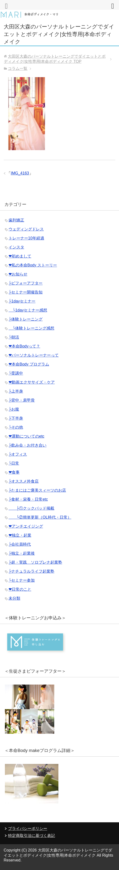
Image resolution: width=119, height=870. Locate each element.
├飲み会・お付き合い (27, 445)
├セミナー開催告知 (26, 292)
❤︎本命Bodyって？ (24, 346)
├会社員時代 (20, 544)
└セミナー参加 (22, 580)
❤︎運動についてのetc (26, 436)
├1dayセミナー (22, 301)
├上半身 (16, 391)
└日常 (14, 463)
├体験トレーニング (26, 319)
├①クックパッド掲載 (31, 508)
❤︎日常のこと (20, 589)
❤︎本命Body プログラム (29, 364)
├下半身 (16, 418)
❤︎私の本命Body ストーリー (33, 265)
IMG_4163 (20, 173)
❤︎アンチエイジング (26, 526)
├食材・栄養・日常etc (28, 499)
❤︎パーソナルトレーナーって (34, 355)
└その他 (16, 427)
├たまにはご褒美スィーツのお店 (37, 490)
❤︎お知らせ (18, 274)
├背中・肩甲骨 (22, 400)
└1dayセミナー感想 (28, 310)
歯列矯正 (16, 220)
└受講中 (16, 373)
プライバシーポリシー (27, 828)
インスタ (16, 247)
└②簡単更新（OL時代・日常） (40, 517)
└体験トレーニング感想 (31, 328)
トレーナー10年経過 (26, 238)
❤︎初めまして (20, 256)
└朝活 (14, 337)
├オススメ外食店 (24, 481)
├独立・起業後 (22, 553)
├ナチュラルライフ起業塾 (31, 571)
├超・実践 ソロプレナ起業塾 (35, 562)
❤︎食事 (14, 472)
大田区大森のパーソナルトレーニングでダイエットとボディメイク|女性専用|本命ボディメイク (59, 34)
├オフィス (18, 454)
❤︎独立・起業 (20, 535)
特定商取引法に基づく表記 (31, 835)
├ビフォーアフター (26, 283)
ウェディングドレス (26, 229)
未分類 (14, 598)
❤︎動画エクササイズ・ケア (32, 382)
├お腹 (14, 409)
